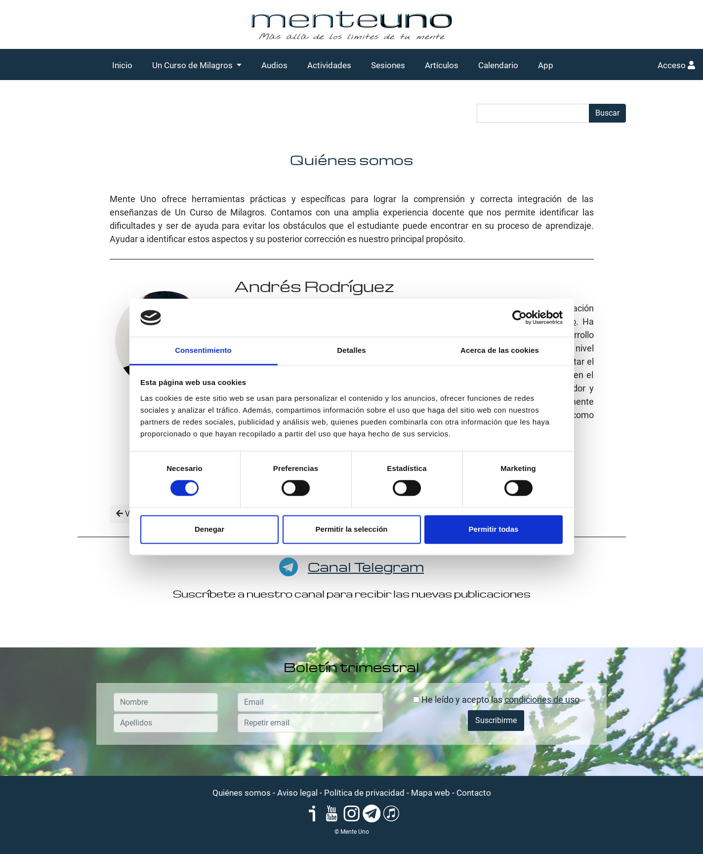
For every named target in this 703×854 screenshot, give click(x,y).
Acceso (676, 65)
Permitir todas (494, 529)
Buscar (607, 113)
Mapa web (430, 793)
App (545, 65)
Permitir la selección (352, 529)
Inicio (122, 65)
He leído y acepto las (496, 699)
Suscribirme (496, 720)
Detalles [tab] (351, 350)
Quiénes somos (241, 793)
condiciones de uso (541, 699)
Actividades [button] (329, 65)
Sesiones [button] (388, 65)
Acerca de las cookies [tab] (499, 350)
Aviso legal (297, 793)
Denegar (209, 529)
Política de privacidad (364, 793)
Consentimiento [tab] (203, 350)
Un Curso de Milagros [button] (193, 65)
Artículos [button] (441, 65)
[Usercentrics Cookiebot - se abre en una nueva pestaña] (519, 317)
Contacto (473, 793)
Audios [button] (274, 65)
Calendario (498, 65)
